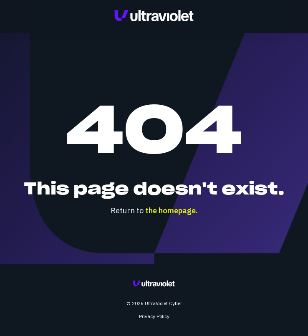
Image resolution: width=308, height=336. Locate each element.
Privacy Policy (154, 316)
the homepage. (171, 210)
